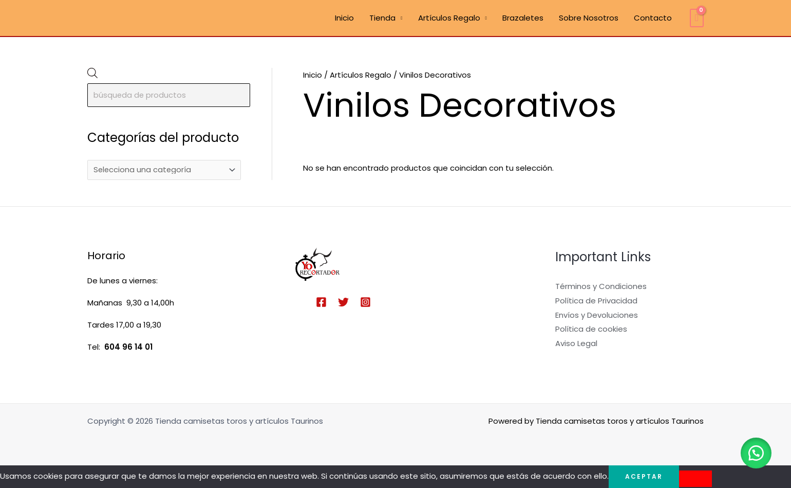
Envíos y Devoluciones (596, 315)
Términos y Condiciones (601, 286)
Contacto (653, 17)
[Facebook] (321, 302)
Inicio (344, 17)
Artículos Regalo (449, 17)
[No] (695, 479)
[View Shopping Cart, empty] (697, 18)
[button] (755, 452)
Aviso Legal (576, 343)
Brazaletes (522, 17)
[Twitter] (343, 302)
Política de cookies (591, 329)
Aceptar (644, 476)
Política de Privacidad (596, 300)
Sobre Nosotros (588, 17)
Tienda (382, 17)
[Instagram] (365, 302)
